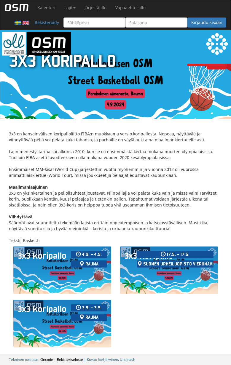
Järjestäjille (95, 7)
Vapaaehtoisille (130, 7)
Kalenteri (46, 7)
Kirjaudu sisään (206, 22)
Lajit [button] (70, 7)
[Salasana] (156, 22)
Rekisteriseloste (70, 359)
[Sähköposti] (94, 22)
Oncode (46, 359)
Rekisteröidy (47, 22)
